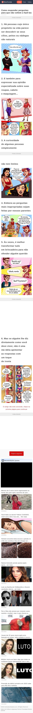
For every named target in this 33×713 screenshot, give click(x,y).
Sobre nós (3, 709)
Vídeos (30, 2)
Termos (19, 709)
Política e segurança (11, 709)
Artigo (19, 2)
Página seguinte (16, 453)
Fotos (24, 2)
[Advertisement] (16, 318)
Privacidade (25, 709)
